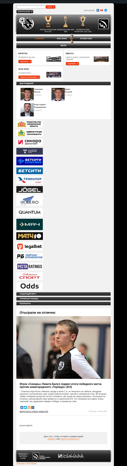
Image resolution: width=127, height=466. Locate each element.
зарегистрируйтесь (70, 439)
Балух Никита (26, 426)
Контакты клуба (24, 12)
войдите (52, 439)
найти (49, 7)
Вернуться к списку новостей (34, 412)
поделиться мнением (28, 77)
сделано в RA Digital (26, 463)
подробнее (24, 61)
